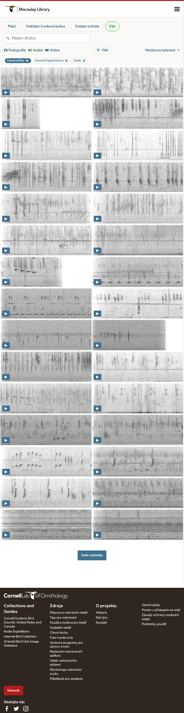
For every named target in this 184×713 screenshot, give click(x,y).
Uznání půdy (151, 605)
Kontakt (101, 622)
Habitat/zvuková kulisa (45, 26)
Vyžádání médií (60, 627)
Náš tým (101, 617)
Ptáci (12, 26)
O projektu (106, 606)
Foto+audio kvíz (61, 637)
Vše (112, 26)
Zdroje (56, 606)
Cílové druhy (59, 632)
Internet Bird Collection (20, 636)
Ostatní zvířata (87, 26)
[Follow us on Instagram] (26, 709)
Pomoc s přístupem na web (161, 610)
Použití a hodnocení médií (68, 622)
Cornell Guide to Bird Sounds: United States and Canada (22, 622)
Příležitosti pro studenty (66, 679)
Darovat (13, 690)
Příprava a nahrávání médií (68, 612)
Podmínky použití (154, 624)
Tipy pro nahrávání (63, 617)
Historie (101, 612)
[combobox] (51, 38)
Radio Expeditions (16, 631)
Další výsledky (92, 555)
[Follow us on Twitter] (16, 709)
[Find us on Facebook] (7, 709)
